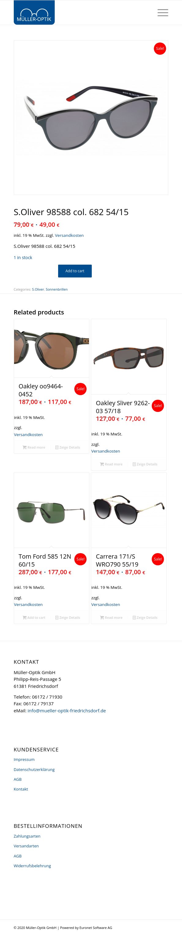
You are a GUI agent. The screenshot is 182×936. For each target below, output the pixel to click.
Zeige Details (67, 447)
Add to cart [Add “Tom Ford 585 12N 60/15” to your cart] (34, 617)
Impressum (24, 759)
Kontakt (21, 789)
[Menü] (159, 12)
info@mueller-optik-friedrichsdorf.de (67, 710)
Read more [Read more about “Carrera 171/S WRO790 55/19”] (111, 617)
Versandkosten (69, 235)
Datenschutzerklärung (34, 769)
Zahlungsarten (27, 836)
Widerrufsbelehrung (32, 865)
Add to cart (74, 270)
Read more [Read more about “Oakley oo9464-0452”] (34, 447)
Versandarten (26, 846)
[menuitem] (159, 12)
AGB (18, 779)
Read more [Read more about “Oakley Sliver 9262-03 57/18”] (111, 464)
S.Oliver (38, 289)
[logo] (76, 12)
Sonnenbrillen (57, 289)
